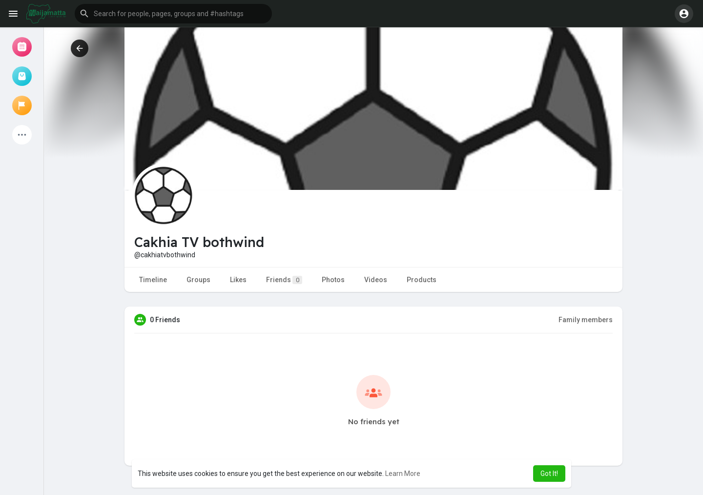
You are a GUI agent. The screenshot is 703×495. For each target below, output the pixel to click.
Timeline (153, 280)
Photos (333, 280)
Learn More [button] (402, 473)
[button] (173, 13)
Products (421, 280)
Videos (375, 280)
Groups (198, 280)
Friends (284, 280)
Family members (585, 320)
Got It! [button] (549, 473)
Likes (238, 280)
